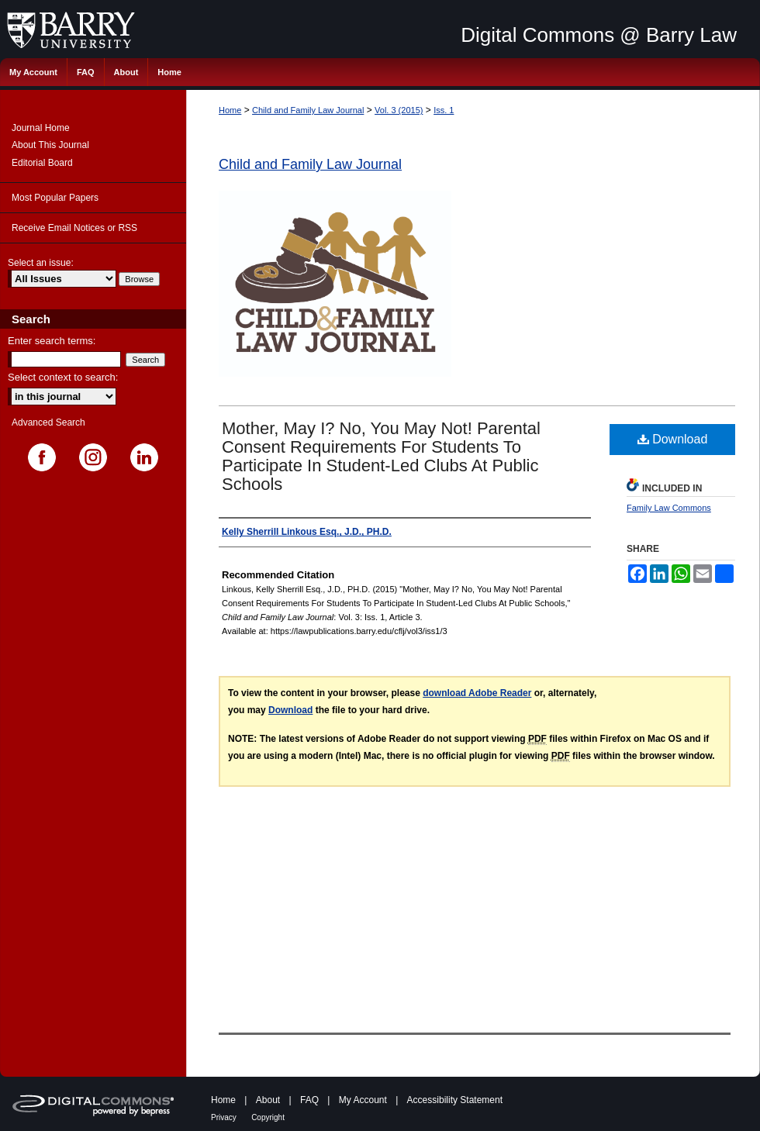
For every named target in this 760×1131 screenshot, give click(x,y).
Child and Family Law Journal (308, 110)
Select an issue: (41, 262)
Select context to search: (63, 377)
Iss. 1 (444, 110)
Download (672, 439)
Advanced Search (48, 422)
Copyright (268, 1117)
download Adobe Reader (477, 693)
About (268, 1100)
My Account (363, 1100)
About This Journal (50, 145)
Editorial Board (42, 162)
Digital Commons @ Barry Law (599, 35)
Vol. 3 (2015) (399, 110)
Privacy (224, 1117)
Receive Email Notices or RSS (74, 227)
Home (230, 110)
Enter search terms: (51, 341)
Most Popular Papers (55, 197)
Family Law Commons (669, 507)
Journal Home (41, 127)
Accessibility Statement (455, 1100)
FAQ (309, 1100)
